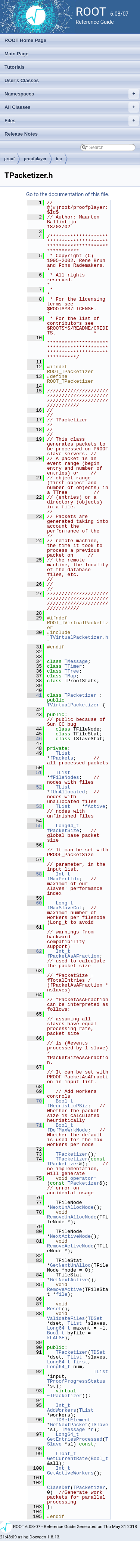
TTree (72, 671)
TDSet (95, 1318)
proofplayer (35, 158)
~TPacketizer (64, 1395)
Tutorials (14, 67)
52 (34, 787)
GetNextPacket (69, 1424)
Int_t (63, 874)
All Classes (71, 107)
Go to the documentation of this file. (67, 194)
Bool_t (64, 1101)
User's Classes (21, 80)
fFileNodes (64, 777)
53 (34, 806)
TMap (70, 676)
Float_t (66, 1453)
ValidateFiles (66, 1318)
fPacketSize (63, 830)
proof (9, 158)
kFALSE (56, 1337)
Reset (54, 1308)
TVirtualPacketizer (73, 705)
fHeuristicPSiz (67, 1106)
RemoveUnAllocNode (72, 1217)
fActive (95, 806)
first (80, 1362)
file (61, 1294)
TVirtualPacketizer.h (79, 637)
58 (34, 874)
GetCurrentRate (67, 1458)
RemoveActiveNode (70, 1246)
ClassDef (58, 1487)
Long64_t (67, 825)
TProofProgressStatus (76, 1381)
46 (34, 738)
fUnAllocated (67, 792)
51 (34, 772)
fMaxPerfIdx (63, 878)
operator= (83, 1178)
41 (34, 695)
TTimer (73, 666)
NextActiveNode (70, 1236)
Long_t (64, 903)
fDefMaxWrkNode (67, 1130)
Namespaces (71, 94)
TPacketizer (81, 695)
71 (34, 1125)
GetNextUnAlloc (70, 1265)
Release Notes (21, 134)
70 (34, 1101)
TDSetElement (73, 1420)
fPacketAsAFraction (73, 956)
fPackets (61, 758)
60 (34, 903)
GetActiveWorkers (70, 1473)
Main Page (16, 53)
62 (34, 951)
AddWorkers (61, 1410)
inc (59, 158)
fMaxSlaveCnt (64, 907)
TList (63, 753)
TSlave (99, 1424)
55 (34, 825)
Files (71, 121)
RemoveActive (64, 1289)
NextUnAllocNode (72, 1207)
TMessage (76, 661)
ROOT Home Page (25, 40)
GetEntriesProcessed (74, 1439)
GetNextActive (69, 1279)
